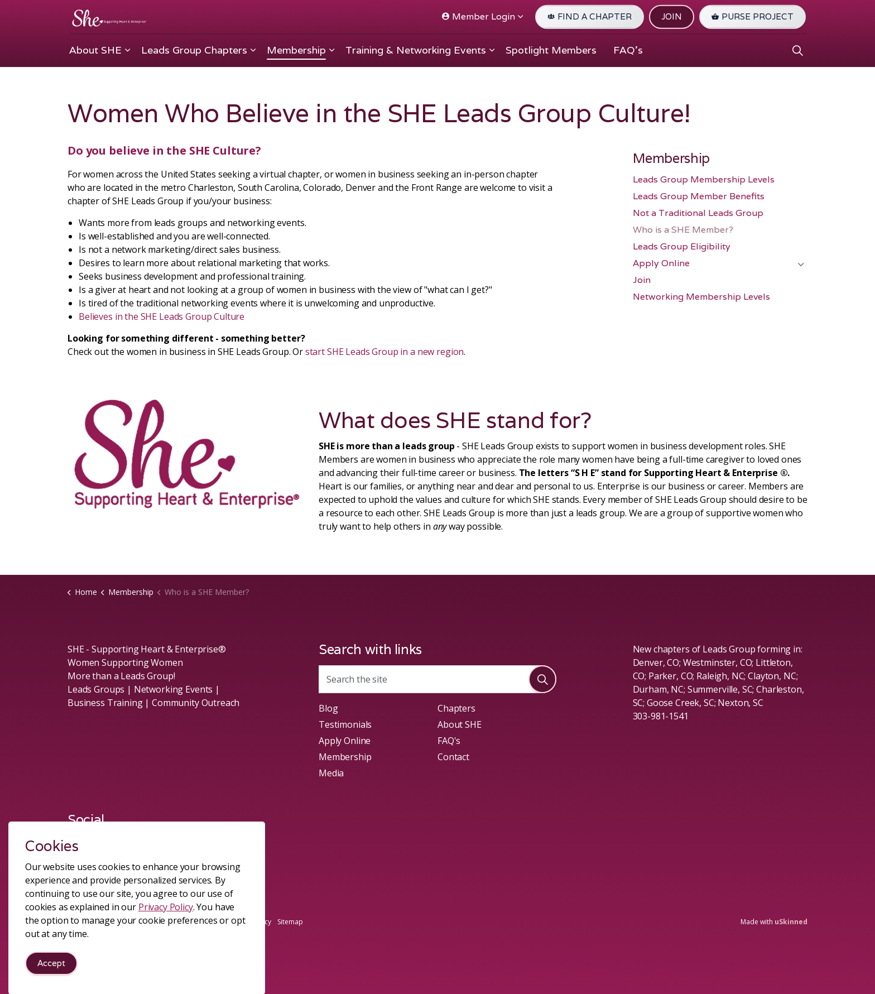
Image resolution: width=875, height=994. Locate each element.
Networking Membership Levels (701, 296)
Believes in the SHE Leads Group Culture (161, 316)
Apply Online (661, 263)
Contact (453, 757)
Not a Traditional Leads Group (698, 213)
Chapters (456, 708)
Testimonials (345, 724)
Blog (328, 708)
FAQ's (628, 50)
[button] (542, 679)
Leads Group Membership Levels (704, 179)
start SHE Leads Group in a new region (384, 351)
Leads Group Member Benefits (699, 196)
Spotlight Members (551, 50)
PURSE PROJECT (752, 17)
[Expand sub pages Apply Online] (800, 264)
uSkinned (791, 921)
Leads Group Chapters (194, 50)
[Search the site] (437, 679)
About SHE (95, 50)
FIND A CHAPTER (589, 17)
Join (642, 280)
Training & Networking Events (415, 50)
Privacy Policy (250, 921)
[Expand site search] (797, 50)
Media (331, 773)
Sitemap (290, 921)
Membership (296, 50)
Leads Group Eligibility (681, 246)
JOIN (671, 17)
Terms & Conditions (191, 921)
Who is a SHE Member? (683, 230)
